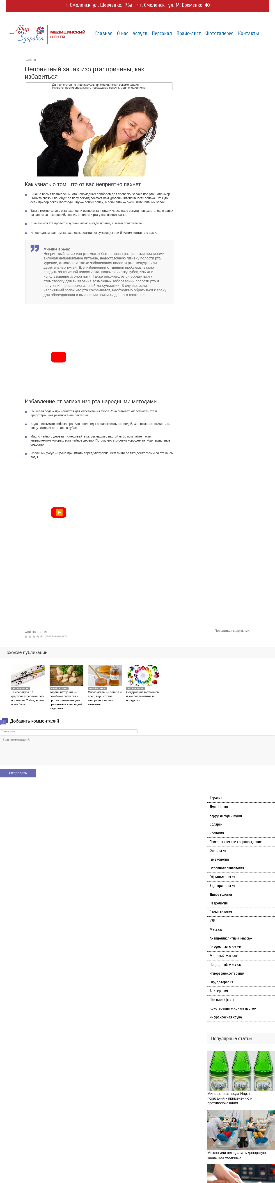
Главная (103, 33)
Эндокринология (222, 885)
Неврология (219, 903)
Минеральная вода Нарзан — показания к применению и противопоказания (232, 1098)
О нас (122, 33)
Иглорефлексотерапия (227, 973)
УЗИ (212, 920)
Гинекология (219, 859)
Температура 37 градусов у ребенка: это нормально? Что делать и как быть (27, 698)
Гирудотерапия (221, 982)
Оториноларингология (227, 868)
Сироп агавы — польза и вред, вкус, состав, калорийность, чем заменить (105, 698)
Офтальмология (222, 877)
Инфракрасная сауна (226, 1017)
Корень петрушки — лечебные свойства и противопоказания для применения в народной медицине (66, 700)
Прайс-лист (188, 33)
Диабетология (221, 894)
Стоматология (221, 912)
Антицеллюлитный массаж (231, 938)
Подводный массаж (225, 964)
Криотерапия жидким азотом (233, 1008)
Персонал (162, 33)
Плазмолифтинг (222, 999)
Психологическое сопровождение (236, 841)
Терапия (216, 798)
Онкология (218, 850)
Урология (217, 833)
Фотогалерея (219, 33)
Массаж (216, 929)
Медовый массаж (224, 955)
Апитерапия (219, 991)
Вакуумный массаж (225, 947)
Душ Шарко (219, 806)
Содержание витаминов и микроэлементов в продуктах (142, 696)
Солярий (216, 824)
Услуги (140, 33)
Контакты (248, 33)
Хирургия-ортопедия (226, 815)
